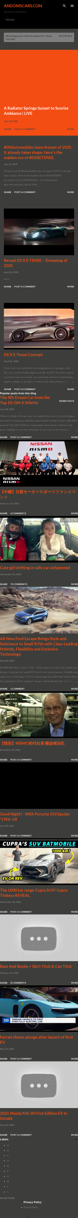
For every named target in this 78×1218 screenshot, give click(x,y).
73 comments (18, 584)
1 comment (17, 688)
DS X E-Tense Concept (23, 354)
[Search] (64, 6)
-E (7, 1166)
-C (7, 1155)
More (70, 129)
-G (7, 1176)
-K (7, 1192)
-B (7, 1150)
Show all (65, 35)
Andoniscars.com (23, 5)
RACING (10, 19)
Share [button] (7, 129)
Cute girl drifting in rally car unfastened (35, 567)
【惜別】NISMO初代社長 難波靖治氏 (32, 743)
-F (7, 1171)
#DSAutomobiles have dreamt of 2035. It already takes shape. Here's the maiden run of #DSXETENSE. (38, 152)
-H (7, 1181)
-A (7, 1145)
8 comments (18, 982)
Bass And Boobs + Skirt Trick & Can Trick (36, 966)
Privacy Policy (31, 1207)
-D (7, 1160)
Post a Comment (25, 129)
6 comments (18, 513)
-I (7, 1186)
